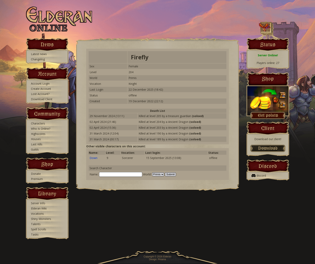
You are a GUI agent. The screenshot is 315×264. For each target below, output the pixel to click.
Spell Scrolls (38, 229)
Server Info (38, 203)
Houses (36, 139)
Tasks (35, 234)
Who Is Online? (40, 128)
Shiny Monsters (41, 219)
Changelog (38, 59)
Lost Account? (40, 94)
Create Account (41, 89)
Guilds (35, 149)
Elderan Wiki (39, 208)
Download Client (41, 99)
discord (259, 176)
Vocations (37, 213)
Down (93, 158)
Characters (38, 123)
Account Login (40, 83)
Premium (37, 179)
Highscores (38, 134)
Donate (36, 174)
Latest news (39, 54)
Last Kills (36, 144)
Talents (36, 224)
